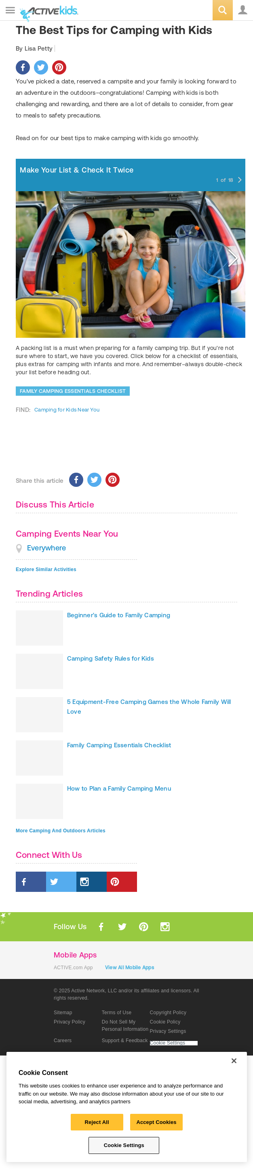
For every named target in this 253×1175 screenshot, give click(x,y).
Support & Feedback (125, 1040)
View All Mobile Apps (129, 967)
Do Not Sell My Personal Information (125, 1025)
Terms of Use (117, 1012)
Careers (63, 1040)
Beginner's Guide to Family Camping (118, 615)
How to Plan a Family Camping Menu (119, 788)
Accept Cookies (156, 1122)
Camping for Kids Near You (66, 410)
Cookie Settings (168, 1043)
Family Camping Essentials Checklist (119, 745)
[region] (126, 1107)
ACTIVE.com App (73, 967)
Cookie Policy (165, 1022)
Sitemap (63, 1012)
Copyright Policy (168, 1012)
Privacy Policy (69, 1022)
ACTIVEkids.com (47, 10)
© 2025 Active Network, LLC (85, 991)
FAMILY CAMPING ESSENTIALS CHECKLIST (73, 391)
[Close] (234, 1061)
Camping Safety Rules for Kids (110, 658)
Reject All (97, 1122)
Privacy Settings (168, 1031)
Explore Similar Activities (46, 569)
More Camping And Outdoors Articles (60, 831)
